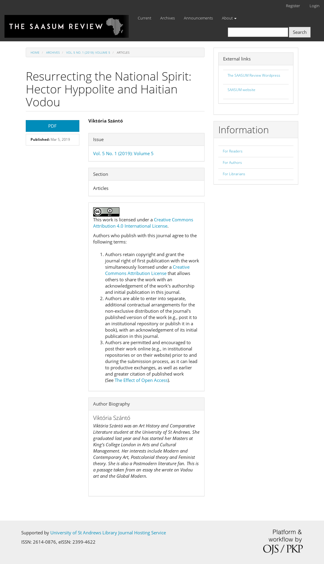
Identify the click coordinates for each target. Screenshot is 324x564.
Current (144, 18)
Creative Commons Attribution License (147, 270)
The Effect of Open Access (141, 380)
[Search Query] (258, 32)
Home (35, 52)
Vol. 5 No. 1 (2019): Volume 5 (88, 52)
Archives (167, 18)
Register (293, 5)
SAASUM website (241, 89)
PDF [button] (52, 126)
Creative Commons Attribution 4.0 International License (143, 223)
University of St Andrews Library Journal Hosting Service (108, 533)
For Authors (232, 162)
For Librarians (234, 173)
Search (300, 32)
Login (315, 5)
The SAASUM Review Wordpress (254, 75)
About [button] (229, 18)
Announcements (198, 18)
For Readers (233, 151)
